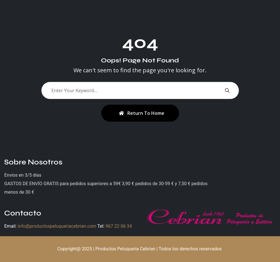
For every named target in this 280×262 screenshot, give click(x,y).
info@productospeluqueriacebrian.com (57, 226)
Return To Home (141, 113)
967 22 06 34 (119, 226)
